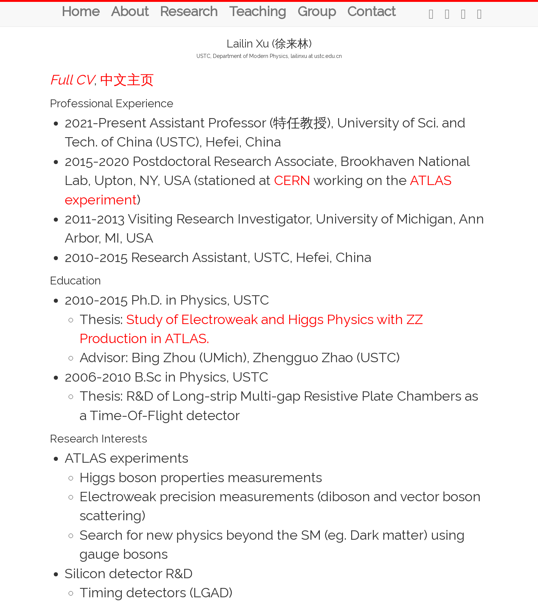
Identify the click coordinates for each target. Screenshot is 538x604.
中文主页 (127, 79)
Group (316, 11)
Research (189, 11)
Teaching (257, 11)
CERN (292, 180)
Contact (371, 11)
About (130, 11)
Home (81, 11)
